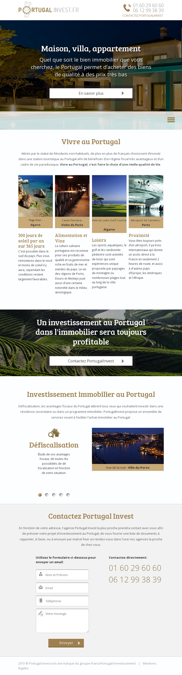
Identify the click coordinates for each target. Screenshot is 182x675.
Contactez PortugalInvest (91, 361)
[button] (171, 119)
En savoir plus (91, 93)
